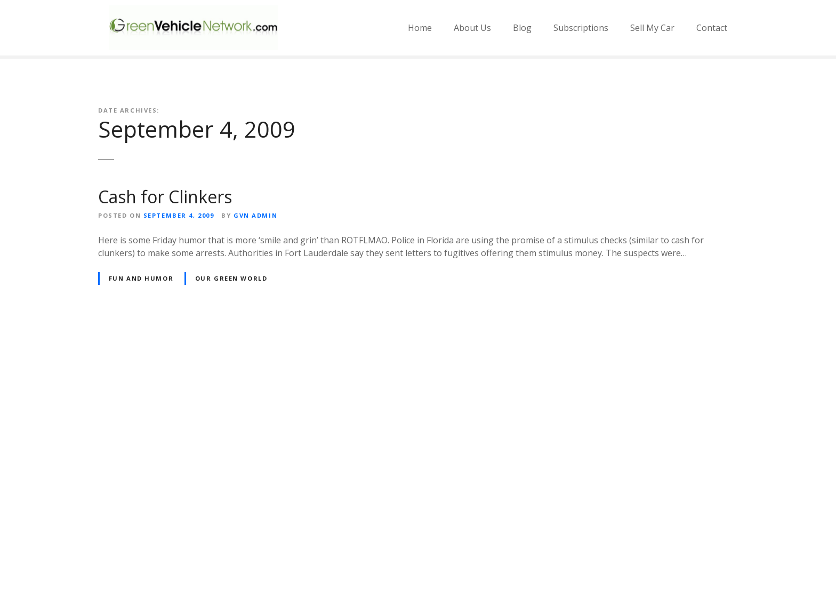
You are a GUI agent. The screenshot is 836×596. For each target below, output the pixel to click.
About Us (472, 28)
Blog (522, 28)
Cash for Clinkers (165, 196)
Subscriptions (580, 28)
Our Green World (231, 278)
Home (420, 28)
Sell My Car (652, 28)
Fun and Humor (141, 278)
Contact (711, 28)
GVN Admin (255, 215)
